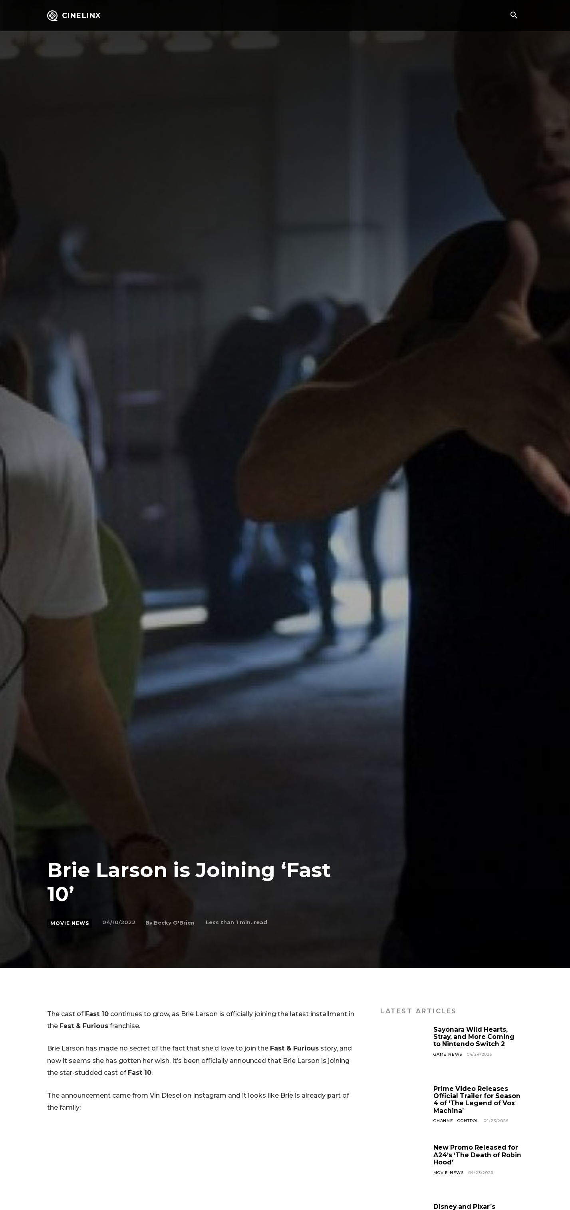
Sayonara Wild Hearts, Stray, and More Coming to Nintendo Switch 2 (474, 1037)
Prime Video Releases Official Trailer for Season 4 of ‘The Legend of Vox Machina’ (477, 1099)
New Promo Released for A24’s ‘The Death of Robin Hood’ (478, 1155)
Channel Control (456, 1120)
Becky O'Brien (174, 922)
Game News (447, 1054)
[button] (514, 16)
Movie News (69, 923)
